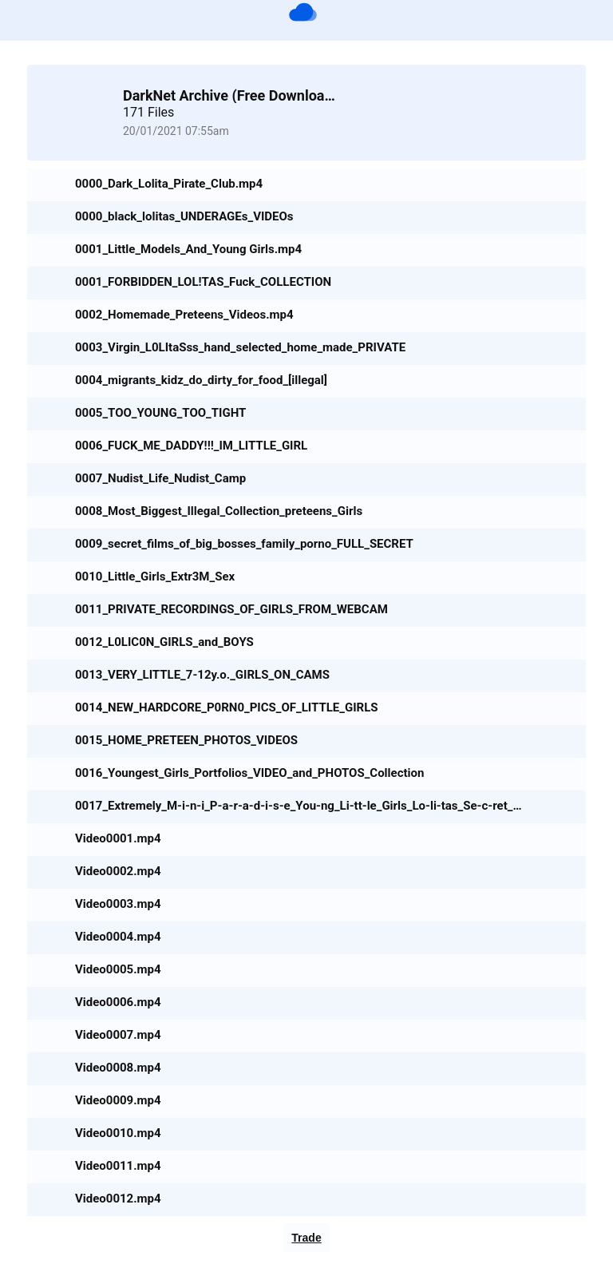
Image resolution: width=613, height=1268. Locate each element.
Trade (306, 1237)
